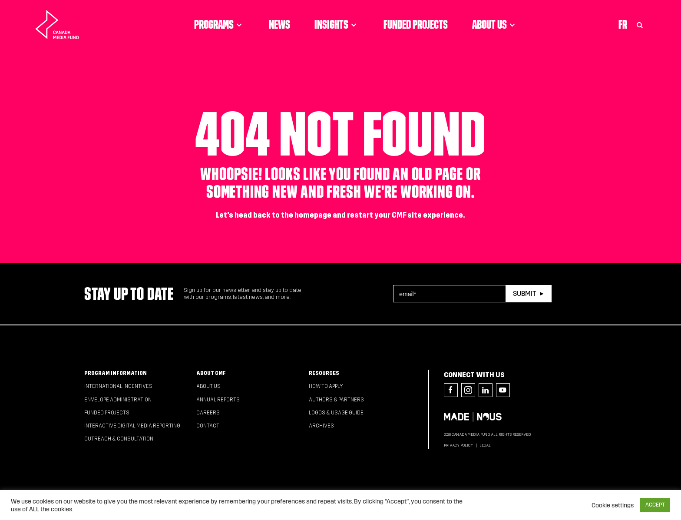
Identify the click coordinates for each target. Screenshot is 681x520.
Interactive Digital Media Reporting (132, 426)
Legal (485, 445)
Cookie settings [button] (613, 505)
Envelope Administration (118, 400)
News (279, 24)
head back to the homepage (283, 215)
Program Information (115, 373)
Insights (336, 24)
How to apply (326, 386)
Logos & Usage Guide (336, 413)
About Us (495, 24)
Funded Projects (415, 24)
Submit (524, 293)
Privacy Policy (458, 445)
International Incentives (118, 386)
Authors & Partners (336, 400)
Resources (324, 373)
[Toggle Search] (640, 24)
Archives (321, 426)
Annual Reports (218, 400)
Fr (622, 24)
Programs (219, 24)
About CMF (211, 373)
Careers (208, 413)
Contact (207, 426)
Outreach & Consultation (118, 439)
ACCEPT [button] (655, 504)
